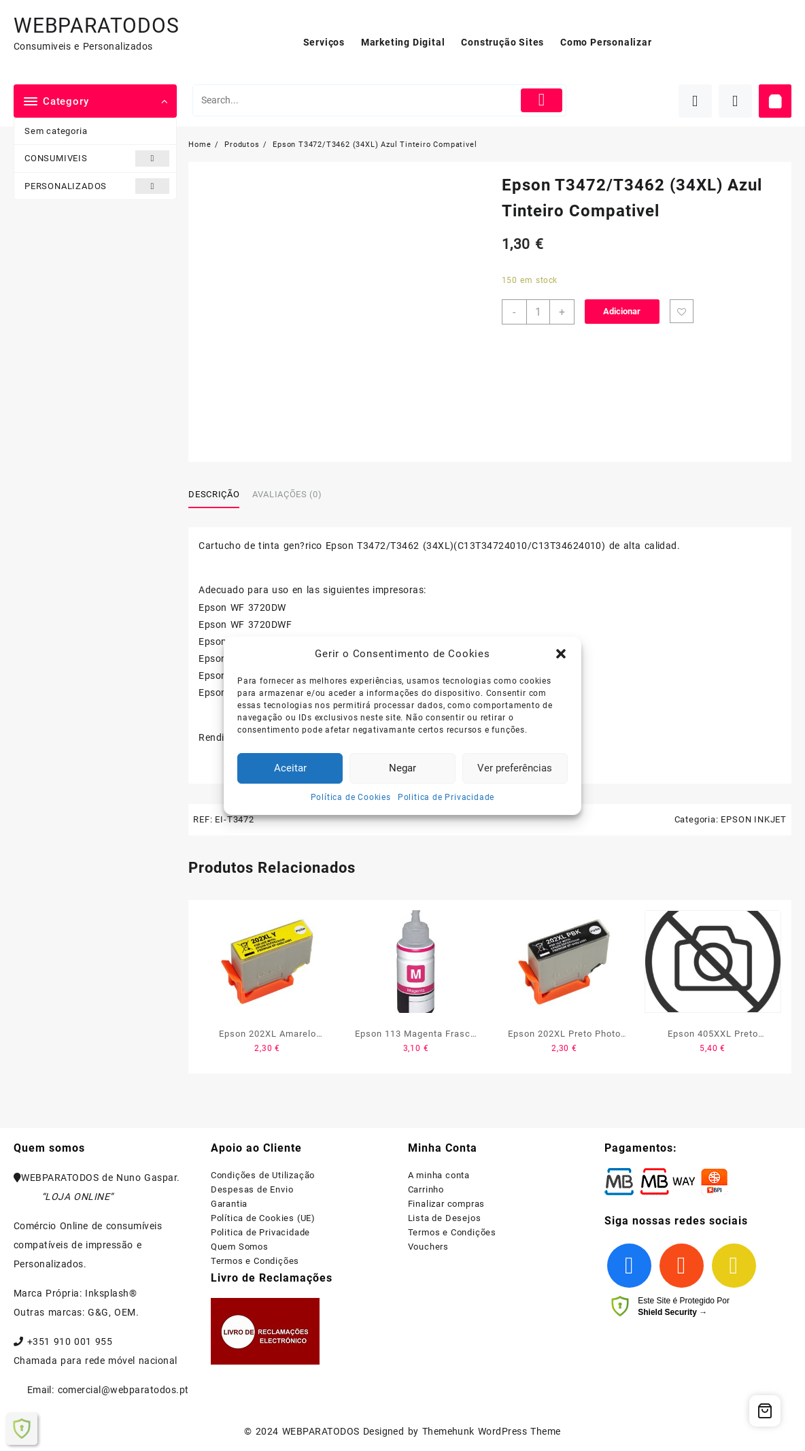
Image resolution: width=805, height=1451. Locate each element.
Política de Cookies (351, 797)
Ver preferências (514, 768)
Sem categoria (55, 131)
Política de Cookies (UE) (263, 1218)
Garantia (229, 1204)
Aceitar (290, 768)
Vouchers (428, 1246)
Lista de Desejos (444, 1218)
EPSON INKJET (754, 819)
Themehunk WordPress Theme (491, 1431)
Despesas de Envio (252, 1189)
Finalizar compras (446, 1204)
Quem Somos (240, 1246)
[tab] (219, 494)
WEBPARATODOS (96, 25)
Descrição (213, 494)
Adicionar (621, 311)
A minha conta (439, 1175)
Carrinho (426, 1189)
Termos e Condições (255, 1261)
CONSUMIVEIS (96, 158)
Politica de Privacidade (446, 797)
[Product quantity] (538, 312)
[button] (561, 654)
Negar (402, 768)
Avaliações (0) (287, 494)
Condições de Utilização (263, 1175)
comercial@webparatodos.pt (123, 1389)
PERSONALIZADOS (96, 186)
